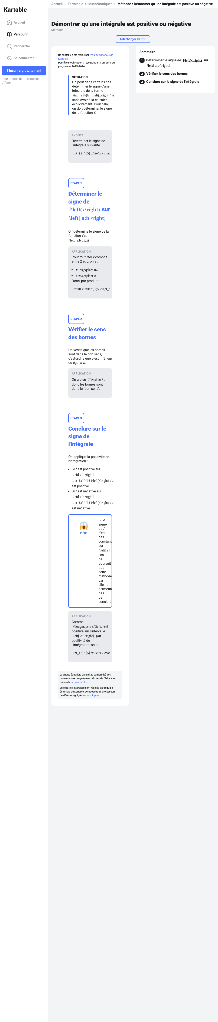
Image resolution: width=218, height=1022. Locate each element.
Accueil (16, 22)
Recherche (18, 46)
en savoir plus (79, 682)
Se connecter (20, 58)
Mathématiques (100, 4)
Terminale (75, 4)
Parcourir (17, 34)
